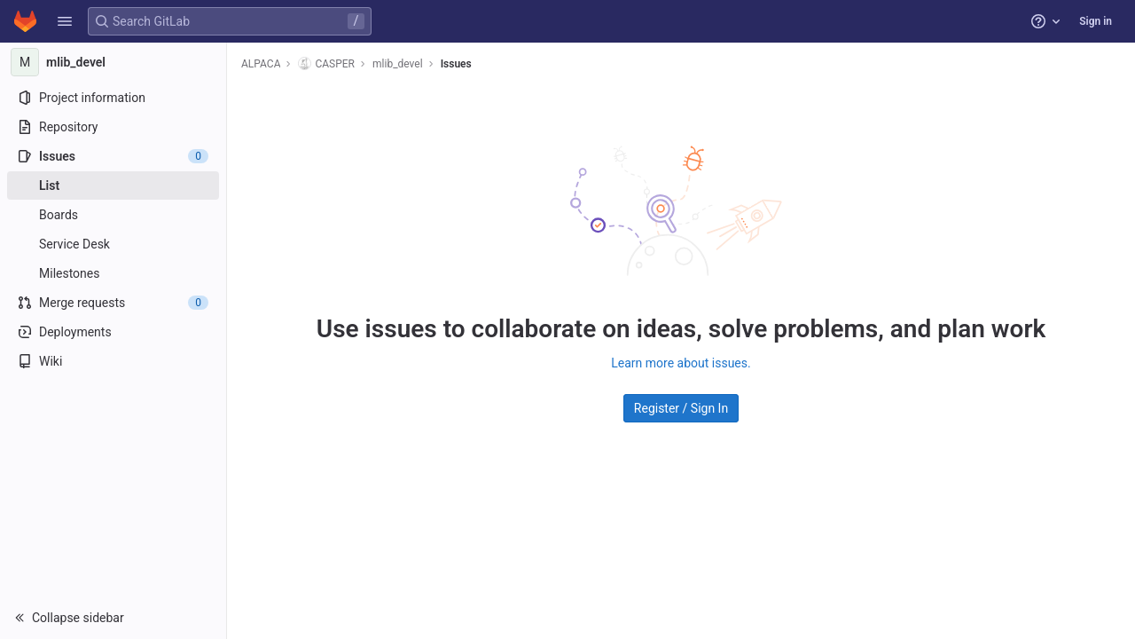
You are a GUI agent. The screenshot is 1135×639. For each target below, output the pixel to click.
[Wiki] (113, 361)
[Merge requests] (113, 302)
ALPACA (260, 64)
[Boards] (113, 215)
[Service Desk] (113, 244)
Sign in (1095, 21)
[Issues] (113, 156)
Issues (456, 64)
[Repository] (113, 127)
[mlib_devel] (113, 62)
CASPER (326, 63)
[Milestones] (113, 273)
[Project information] (113, 97)
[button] (65, 21)
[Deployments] (113, 332)
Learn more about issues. (680, 363)
